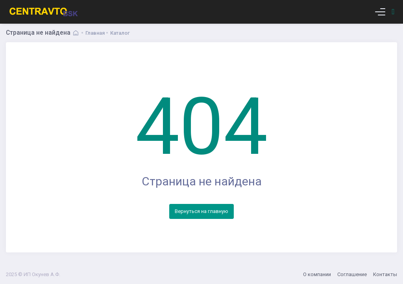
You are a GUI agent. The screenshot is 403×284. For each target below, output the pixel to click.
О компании (317, 274)
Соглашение (352, 274)
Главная (95, 33)
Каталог (120, 33)
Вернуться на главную (201, 211)
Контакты (385, 274)
